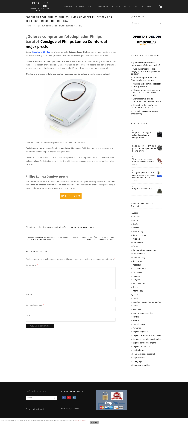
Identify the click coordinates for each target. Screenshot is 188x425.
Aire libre (136, 216)
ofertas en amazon (86, 227)
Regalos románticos (141, 346)
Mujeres (68, 6)
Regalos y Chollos (40, 5)
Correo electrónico (35, 305)
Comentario (32, 265)
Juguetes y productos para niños (146, 302)
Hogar (127, 6)
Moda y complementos (142, 313)
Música (135, 320)
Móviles (135, 316)
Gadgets (116, 6)
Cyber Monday (138, 257)
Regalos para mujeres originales (146, 339)
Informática (137, 290)
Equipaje (136, 276)
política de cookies (80, 420)
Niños (91, 6)
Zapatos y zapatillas (141, 365)
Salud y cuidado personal (70, 26)
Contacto (138, 6)
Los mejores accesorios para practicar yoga (144, 112)
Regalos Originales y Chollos (40, 9)
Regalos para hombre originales (146, 335)
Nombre (30, 294)
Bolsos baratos (139, 235)
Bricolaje (136, 239)
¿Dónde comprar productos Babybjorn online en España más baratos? (145, 71)
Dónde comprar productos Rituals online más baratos (144, 78)
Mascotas (136, 309)
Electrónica (137, 272)
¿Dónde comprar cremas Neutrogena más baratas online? (145, 63)
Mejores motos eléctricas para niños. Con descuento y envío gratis (145, 92)
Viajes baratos (138, 357)
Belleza (135, 227)
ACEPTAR (94, 422)
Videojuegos (137, 361)
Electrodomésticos (140, 268)
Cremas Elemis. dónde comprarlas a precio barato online (146, 100)
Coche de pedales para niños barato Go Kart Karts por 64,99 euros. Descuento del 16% (94, 238)
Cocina (135, 246)
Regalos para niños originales (145, 342)
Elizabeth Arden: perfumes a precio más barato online (144, 106)
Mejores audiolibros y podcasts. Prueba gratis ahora (146, 85)
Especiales (103, 6)
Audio (135, 220)
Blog (149, 6)
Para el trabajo (138, 324)
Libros (135, 305)
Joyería (135, 298)
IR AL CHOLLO (70, 196)
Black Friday (137, 231)
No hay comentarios (48, 26)
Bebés (135, 224)
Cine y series (138, 242)
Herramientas (138, 283)
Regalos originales (140, 331)
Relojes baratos (139, 350)
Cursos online (138, 253)
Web (28, 315)
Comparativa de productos (144, 250)
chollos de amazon (44, 227)
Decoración (137, 261)
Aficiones (136, 213)
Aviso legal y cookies (70, 408)
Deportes (136, 265)
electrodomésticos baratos (65, 227)
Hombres (80, 6)
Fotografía (136, 279)
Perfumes (136, 328)
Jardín (135, 294)
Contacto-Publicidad (35, 409)
